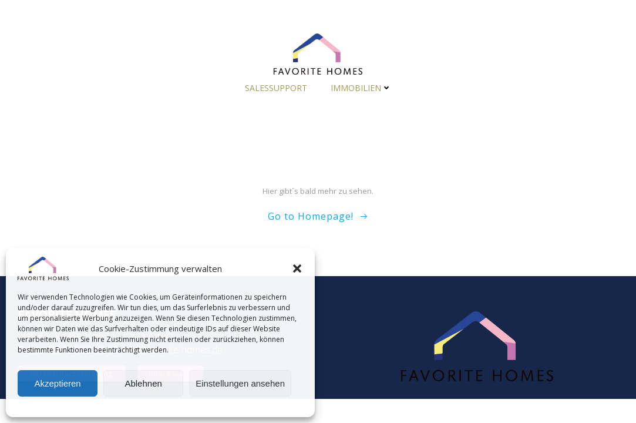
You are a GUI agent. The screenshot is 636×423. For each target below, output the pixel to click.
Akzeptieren (57, 383)
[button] (297, 268)
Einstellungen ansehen (240, 383)
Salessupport (276, 87)
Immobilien (361, 87)
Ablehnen (142, 383)
